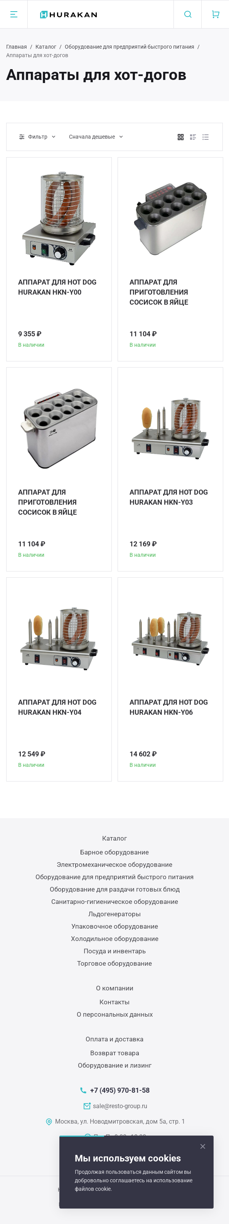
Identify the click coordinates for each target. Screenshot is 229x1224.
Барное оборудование (114, 852)
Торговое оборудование (114, 963)
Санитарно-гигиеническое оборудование (114, 901)
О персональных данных (115, 1014)
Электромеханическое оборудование (114, 864)
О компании (114, 988)
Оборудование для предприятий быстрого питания (129, 47)
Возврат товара (114, 1053)
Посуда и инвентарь (115, 951)
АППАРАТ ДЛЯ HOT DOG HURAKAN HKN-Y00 (57, 287)
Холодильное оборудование (114, 939)
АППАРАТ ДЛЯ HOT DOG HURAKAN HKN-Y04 (57, 707)
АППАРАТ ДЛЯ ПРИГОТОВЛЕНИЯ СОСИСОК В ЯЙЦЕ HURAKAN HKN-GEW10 (55, 502)
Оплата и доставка (114, 1039)
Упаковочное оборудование (114, 926)
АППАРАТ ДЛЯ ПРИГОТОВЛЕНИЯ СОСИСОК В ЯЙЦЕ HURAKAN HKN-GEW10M (169, 292)
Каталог (45, 47)
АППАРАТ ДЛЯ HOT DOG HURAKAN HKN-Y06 (169, 707)
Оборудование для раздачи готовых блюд (115, 889)
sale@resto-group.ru (120, 1106)
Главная (16, 47)
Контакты (114, 1002)
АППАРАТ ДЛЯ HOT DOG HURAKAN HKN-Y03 (169, 497)
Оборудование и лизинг (115, 1065)
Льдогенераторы (114, 914)
